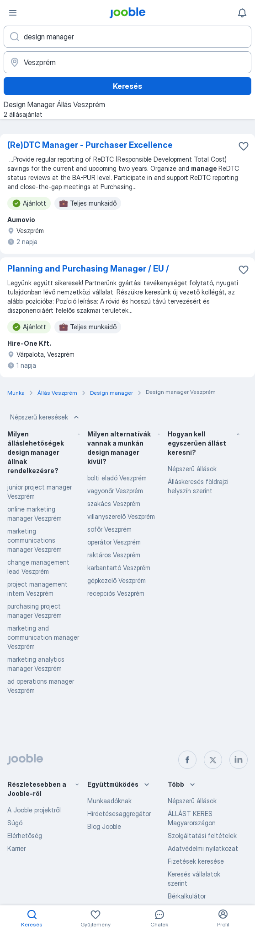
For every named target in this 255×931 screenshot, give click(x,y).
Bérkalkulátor (187, 896)
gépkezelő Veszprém (116, 580)
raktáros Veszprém (113, 555)
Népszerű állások (192, 469)
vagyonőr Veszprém (115, 491)
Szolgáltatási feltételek (202, 835)
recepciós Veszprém (115, 593)
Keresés (127, 86)
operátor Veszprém (114, 542)
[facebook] (187, 760)
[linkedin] (238, 760)
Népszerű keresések (45, 417)
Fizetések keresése (196, 861)
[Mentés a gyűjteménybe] (243, 146)
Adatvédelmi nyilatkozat (203, 848)
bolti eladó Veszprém (117, 478)
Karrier (16, 848)
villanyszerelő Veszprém (121, 516)
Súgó (14, 823)
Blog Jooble (104, 826)
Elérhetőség (24, 835)
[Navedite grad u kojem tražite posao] (127, 62)
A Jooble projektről (34, 810)
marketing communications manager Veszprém (34, 540)
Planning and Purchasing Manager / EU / (88, 268)
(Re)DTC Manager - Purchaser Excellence (90, 145)
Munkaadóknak (109, 801)
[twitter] (213, 760)
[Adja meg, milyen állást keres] (127, 37)
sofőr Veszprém (109, 529)
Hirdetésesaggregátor (119, 813)
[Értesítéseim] (242, 13)
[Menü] (13, 13)
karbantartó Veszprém (118, 568)
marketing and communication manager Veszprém (43, 637)
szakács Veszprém (113, 503)
